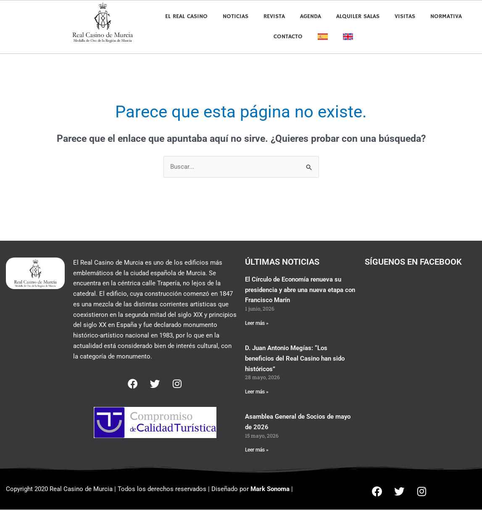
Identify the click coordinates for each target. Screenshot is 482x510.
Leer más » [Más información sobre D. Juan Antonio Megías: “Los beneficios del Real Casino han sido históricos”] (257, 392)
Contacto (288, 36)
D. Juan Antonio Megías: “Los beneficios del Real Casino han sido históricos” (295, 359)
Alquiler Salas (357, 16)
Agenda (310, 16)
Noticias (235, 16)
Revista (274, 16)
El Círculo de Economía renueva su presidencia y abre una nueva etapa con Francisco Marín (300, 290)
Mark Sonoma (270, 489)
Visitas (405, 16)
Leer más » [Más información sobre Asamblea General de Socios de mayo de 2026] (257, 450)
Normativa (446, 16)
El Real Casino (186, 16)
